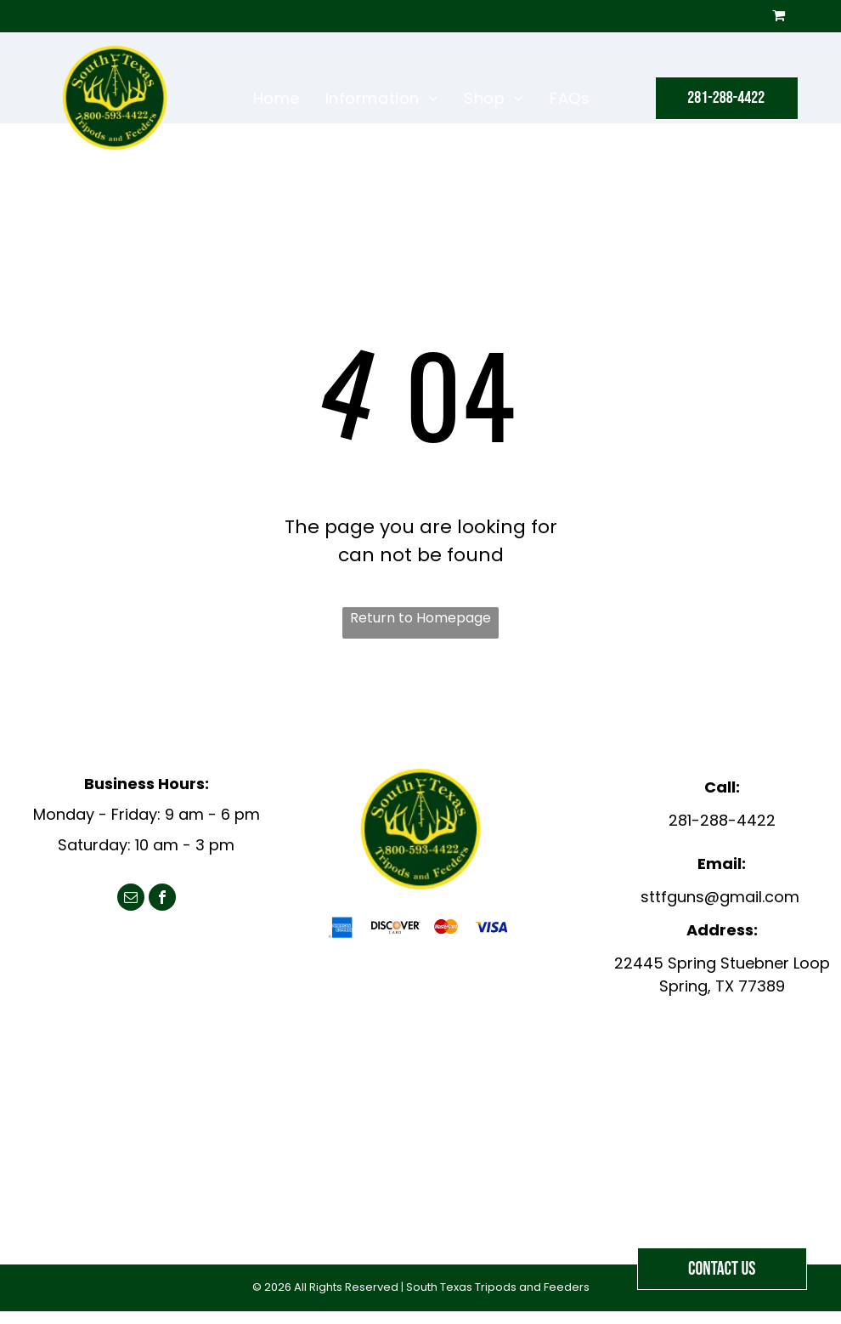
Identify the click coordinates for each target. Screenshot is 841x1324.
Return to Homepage (420, 618)
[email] (130, 899)
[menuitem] (276, 98)
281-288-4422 (722, 820)
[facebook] (162, 899)
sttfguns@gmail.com (720, 896)
